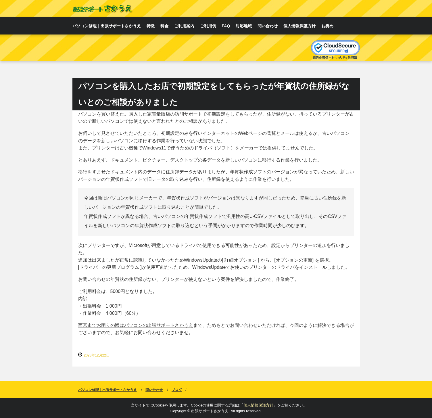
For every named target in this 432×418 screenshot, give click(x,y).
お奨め (327, 26)
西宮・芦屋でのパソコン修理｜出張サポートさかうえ (102, 8)
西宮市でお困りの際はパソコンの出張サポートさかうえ (135, 325)
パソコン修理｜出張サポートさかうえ (106, 26)
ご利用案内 (184, 26)
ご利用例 (208, 26)
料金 (164, 26)
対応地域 (244, 26)
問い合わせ (268, 26)
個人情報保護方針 (299, 26)
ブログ (177, 390)
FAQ (226, 26)
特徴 (151, 26)
